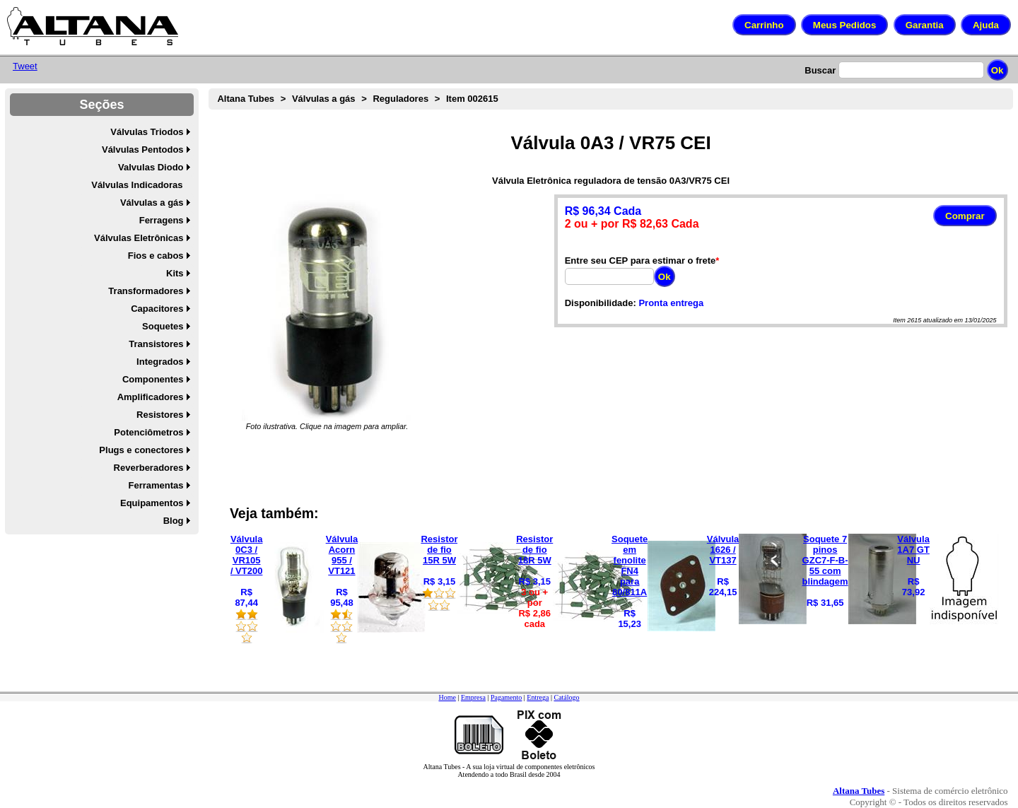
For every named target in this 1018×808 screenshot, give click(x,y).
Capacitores (157, 308)
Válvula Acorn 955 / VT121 (342, 555)
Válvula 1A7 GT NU (913, 550)
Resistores (159, 414)
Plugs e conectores (141, 450)
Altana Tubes (245, 98)
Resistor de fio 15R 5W (439, 550)
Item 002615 (472, 98)
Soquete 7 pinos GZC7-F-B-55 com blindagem (825, 560)
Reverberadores (149, 467)
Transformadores (145, 291)
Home (446, 697)
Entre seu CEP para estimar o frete (640, 260)
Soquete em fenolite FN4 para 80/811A (630, 565)
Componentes (153, 379)
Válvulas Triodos (146, 132)
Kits (175, 273)
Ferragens (161, 220)
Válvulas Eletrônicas (138, 238)
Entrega (538, 697)
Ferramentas (156, 485)
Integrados (159, 361)
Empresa (473, 697)
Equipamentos (152, 503)
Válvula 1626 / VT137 (723, 550)
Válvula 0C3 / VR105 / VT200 (246, 555)
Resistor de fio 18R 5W (534, 550)
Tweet (25, 66)
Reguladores (400, 98)
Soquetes (163, 326)
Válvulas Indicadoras (136, 185)
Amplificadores (150, 397)
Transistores (156, 344)
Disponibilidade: (600, 303)
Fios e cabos (156, 255)
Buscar (820, 70)
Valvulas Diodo (150, 167)
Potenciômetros (148, 432)
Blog (173, 520)
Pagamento (506, 697)
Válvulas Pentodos (143, 149)
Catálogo (566, 697)
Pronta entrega (670, 303)
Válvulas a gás (152, 202)
